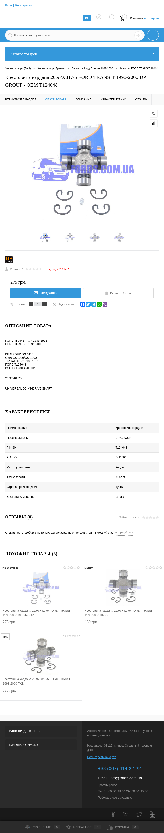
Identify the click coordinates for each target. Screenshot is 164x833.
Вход (8, 5)
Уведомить (45, 293)
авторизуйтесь (124, 532)
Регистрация (24, 5)
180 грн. (123, 625)
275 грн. (41, 625)
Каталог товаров (82, 54)
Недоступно (63, 304)
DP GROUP (121, 438)
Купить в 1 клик (118, 293)
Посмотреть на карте (101, 757)
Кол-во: (21, 304)
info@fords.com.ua (126, 778)
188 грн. (41, 694)
